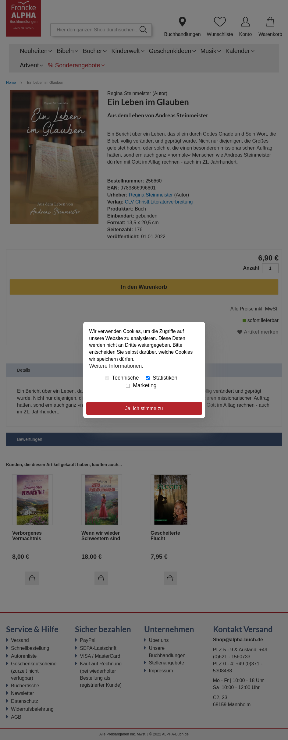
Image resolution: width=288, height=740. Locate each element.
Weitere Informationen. (116, 366)
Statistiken (161, 378)
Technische (122, 378)
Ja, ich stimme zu (144, 408)
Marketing (141, 385)
